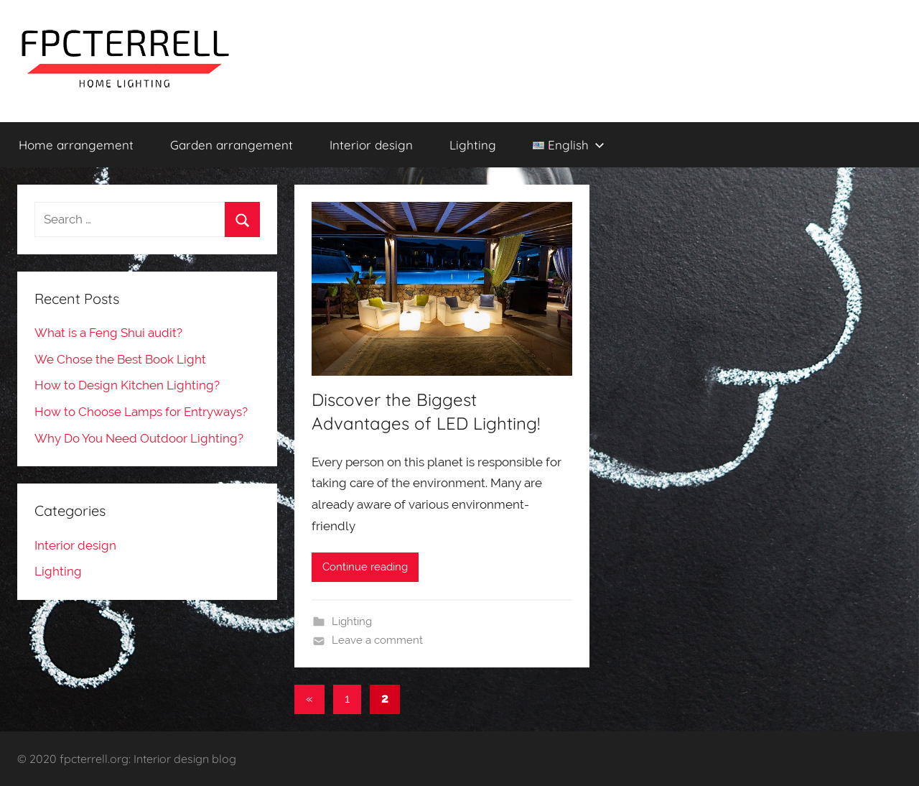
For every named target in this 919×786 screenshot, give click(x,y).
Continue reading (365, 566)
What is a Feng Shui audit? (108, 332)
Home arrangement (76, 144)
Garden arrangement (231, 144)
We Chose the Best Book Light (120, 359)
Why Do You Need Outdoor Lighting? (138, 438)
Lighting (472, 144)
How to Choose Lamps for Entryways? (141, 411)
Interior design (371, 144)
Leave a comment (377, 640)
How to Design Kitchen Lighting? (127, 385)
